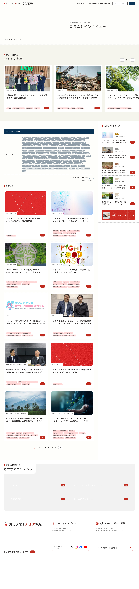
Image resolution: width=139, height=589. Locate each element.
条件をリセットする (88, 180)
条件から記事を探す (80, 177)
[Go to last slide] (122, 59)
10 (45, 447)
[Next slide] (132, 59)
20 (49, 447)
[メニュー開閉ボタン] (132, 3)
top (5, 39)
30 (52, 447)
